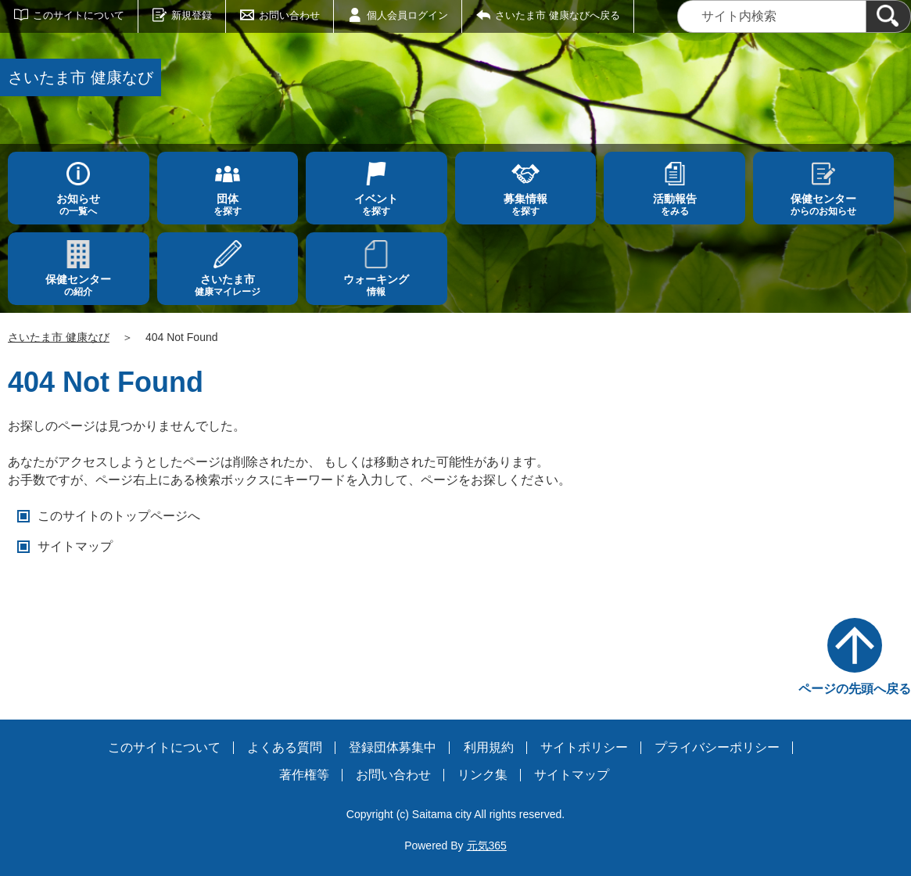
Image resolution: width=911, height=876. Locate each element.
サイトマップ (75, 546)
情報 (376, 285)
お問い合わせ (289, 15)
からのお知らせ (823, 204)
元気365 (487, 845)
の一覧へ (78, 204)
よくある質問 (284, 747)
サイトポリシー (584, 747)
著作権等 (304, 774)
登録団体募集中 (392, 747)
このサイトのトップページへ (119, 515)
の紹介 (78, 285)
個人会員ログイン (407, 15)
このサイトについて (78, 15)
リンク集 (482, 774)
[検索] (888, 16)
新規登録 (191, 15)
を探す (228, 204)
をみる (674, 204)
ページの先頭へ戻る (854, 688)
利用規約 (489, 747)
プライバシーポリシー (717, 747)
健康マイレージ (228, 285)
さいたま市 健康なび (58, 337)
